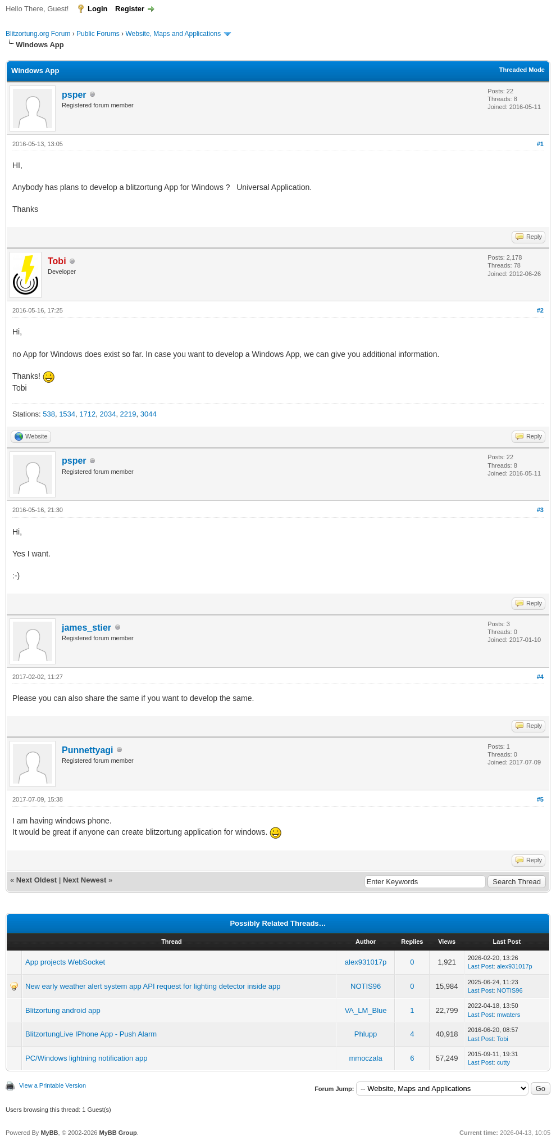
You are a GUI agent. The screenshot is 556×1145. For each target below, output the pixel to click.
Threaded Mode (522, 69)
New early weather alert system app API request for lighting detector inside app (153, 986)
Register (129, 8)
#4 (540, 676)
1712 (87, 414)
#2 (540, 310)
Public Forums (98, 34)
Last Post (481, 966)
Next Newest (84, 880)
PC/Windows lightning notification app (86, 1058)
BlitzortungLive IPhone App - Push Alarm (91, 1034)
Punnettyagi (87, 750)
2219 (128, 414)
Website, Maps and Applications (173, 34)
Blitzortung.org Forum (38, 34)
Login (97, 8)
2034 (107, 414)
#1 (540, 144)
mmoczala (365, 1058)
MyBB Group (117, 1132)
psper (74, 94)
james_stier (86, 627)
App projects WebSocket (65, 962)
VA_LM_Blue (366, 1010)
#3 (540, 509)
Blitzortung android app (63, 1010)
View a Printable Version (52, 1085)
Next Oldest (36, 880)
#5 (540, 799)
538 (49, 414)
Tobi (502, 1038)
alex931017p (365, 962)
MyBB (49, 1132)
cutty (503, 1062)
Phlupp (365, 1034)
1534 (67, 414)
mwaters (509, 1014)
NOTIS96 (365, 986)
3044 (148, 414)
